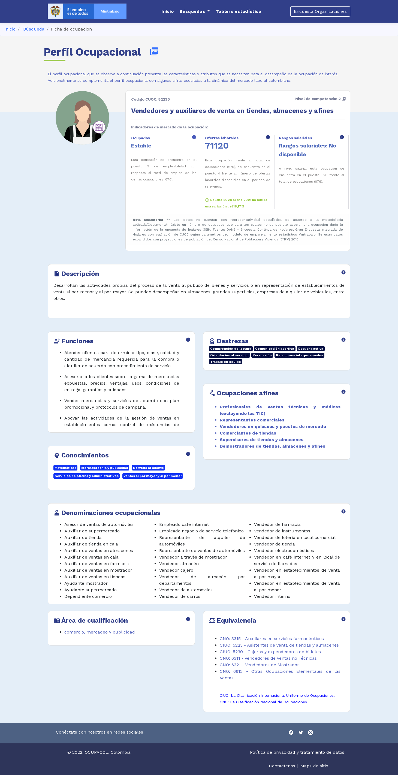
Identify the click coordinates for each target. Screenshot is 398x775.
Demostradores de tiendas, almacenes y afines (272, 446)
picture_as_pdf (154, 51)
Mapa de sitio (314, 765)
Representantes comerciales (252, 420)
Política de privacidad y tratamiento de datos (298, 752)
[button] (194, 11)
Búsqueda (33, 29)
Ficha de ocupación (71, 29)
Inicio (10, 29)
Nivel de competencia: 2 (320, 99)
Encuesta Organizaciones (320, 11)
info (194, 137)
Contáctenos (282, 765)
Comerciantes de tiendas (248, 433)
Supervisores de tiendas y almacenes (261, 439)
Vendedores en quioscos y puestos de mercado (273, 426)
